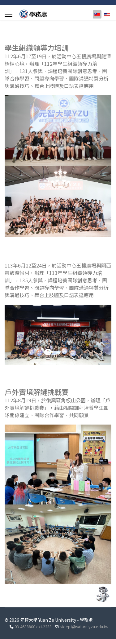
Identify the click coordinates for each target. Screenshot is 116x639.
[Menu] (8, 14)
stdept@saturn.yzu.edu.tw (84, 626)
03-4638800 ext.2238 (33, 626)
